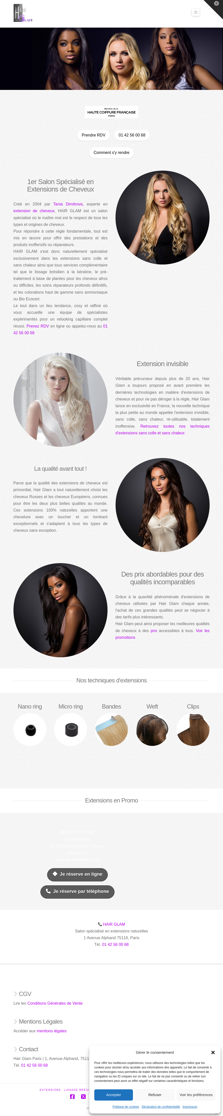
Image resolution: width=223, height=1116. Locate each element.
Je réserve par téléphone (77, 891)
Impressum (190, 1107)
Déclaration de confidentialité (161, 1107)
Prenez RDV (34, 326)
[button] (213, 1052)
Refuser (155, 1095)
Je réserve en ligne (78, 874)
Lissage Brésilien (80, 1090)
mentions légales (52, 1031)
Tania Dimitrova (65, 204)
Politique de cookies (125, 1107)
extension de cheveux (30, 211)
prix (157, 631)
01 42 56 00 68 (115, 944)
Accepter (113, 1095)
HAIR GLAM (114, 924)
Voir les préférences (196, 1095)
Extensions (50, 1090)
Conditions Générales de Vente (55, 1003)
